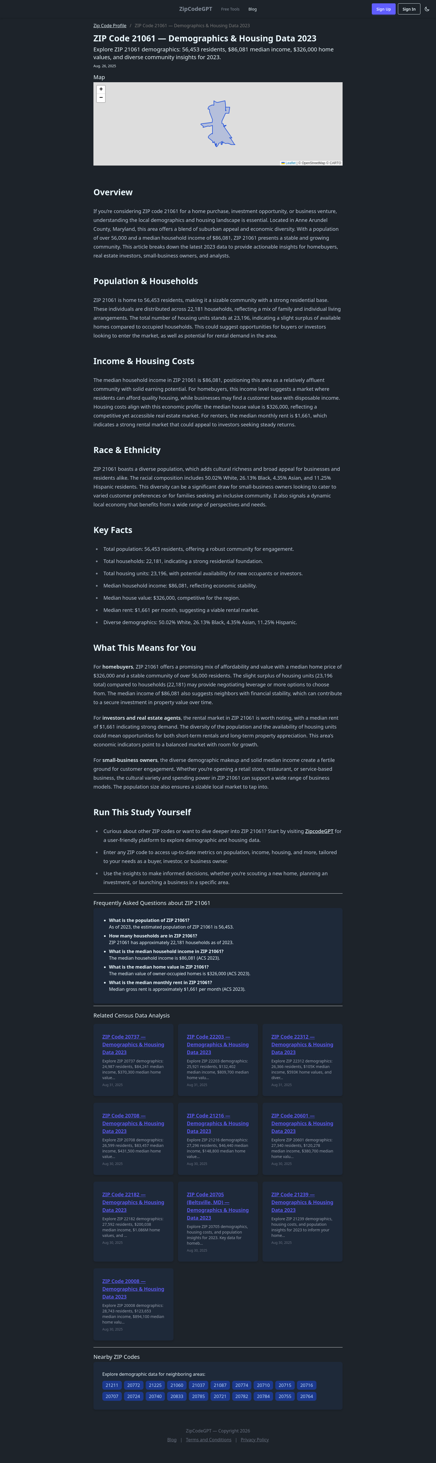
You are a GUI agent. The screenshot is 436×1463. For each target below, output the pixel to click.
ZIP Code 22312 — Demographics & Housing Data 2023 (302, 1044)
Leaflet (288, 163)
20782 (242, 1396)
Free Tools (230, 9)
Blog (253, 9)
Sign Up (383, 9)
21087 (220, 1385)
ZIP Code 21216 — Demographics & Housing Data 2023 (218, 1123)
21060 (176, 1385)
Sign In (409, 9)
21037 (198, 1385)
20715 (285, 1385)
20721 (220, 1396)
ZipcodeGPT (319, 831)
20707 (112, 1396)
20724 (133, 1396)
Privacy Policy (255, 1440)
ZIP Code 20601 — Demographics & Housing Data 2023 (302, 1123)
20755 (285, 1396)
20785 (198, 1396)
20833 (176, 1396)
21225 (155, 1385)
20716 (306, 1385)
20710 (263, 1385)
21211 (112, 1385)
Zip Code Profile (110, 25)
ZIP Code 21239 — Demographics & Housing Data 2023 (302, 1202)
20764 (306, 1396)
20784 (263, 1396)
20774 (242, 1385)
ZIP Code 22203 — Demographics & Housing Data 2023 (218, 1044)
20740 (155, 1396)
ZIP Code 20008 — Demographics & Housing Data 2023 (133, 1289)
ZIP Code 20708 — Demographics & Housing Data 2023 (133, 1123)
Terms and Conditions (209, 1440)
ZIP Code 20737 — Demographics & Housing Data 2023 (133, 1044)
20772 (133, 1385)
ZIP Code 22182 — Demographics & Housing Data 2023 (133, 1202)
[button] (101, 90)
